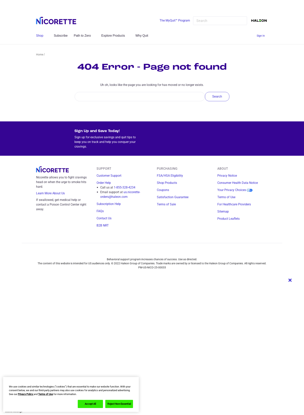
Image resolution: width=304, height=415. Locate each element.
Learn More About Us (53, 193)
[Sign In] (262, 36)
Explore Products (115, 35)
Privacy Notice (227, 175)
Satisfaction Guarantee (172, 197)
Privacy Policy (26, 394)
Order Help (104, 183)
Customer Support (109, 175)
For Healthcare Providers (234, 204)
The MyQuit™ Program (175, 20)
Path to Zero (84, 35)
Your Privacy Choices (234, 190)
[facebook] (140, 252)
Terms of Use (226, 197)
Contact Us (104, 218)
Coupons (163, 190)
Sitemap (223, 211)
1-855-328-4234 (124, 187)
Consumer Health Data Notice (237, 183)
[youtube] (166, 252)
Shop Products (167, 183)
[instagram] (149, 252)
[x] (157, 252)
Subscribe (60, 35)
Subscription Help (109, 204)
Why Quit (143, 35)
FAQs (100, 211)
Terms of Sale (166, 204)
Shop (42, 35)
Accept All (90, 403)
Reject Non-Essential (119, 403)
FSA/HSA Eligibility (170, 175)
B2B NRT (103, 225)
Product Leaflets (228, 218)
